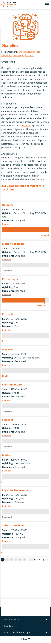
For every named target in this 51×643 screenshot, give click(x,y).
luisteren (29, 55)
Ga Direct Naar (11, 622)
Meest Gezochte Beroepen (17, 635)
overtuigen (18, 55)
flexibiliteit (6, 55)
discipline (26, 125)
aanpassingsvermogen (29, 51)
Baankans (9, 628)
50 (20, 559)
